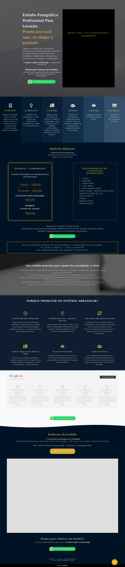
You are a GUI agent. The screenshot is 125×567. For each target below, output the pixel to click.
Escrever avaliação (108, 377)
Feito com (62, 565)
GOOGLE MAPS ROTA (62, 451)
